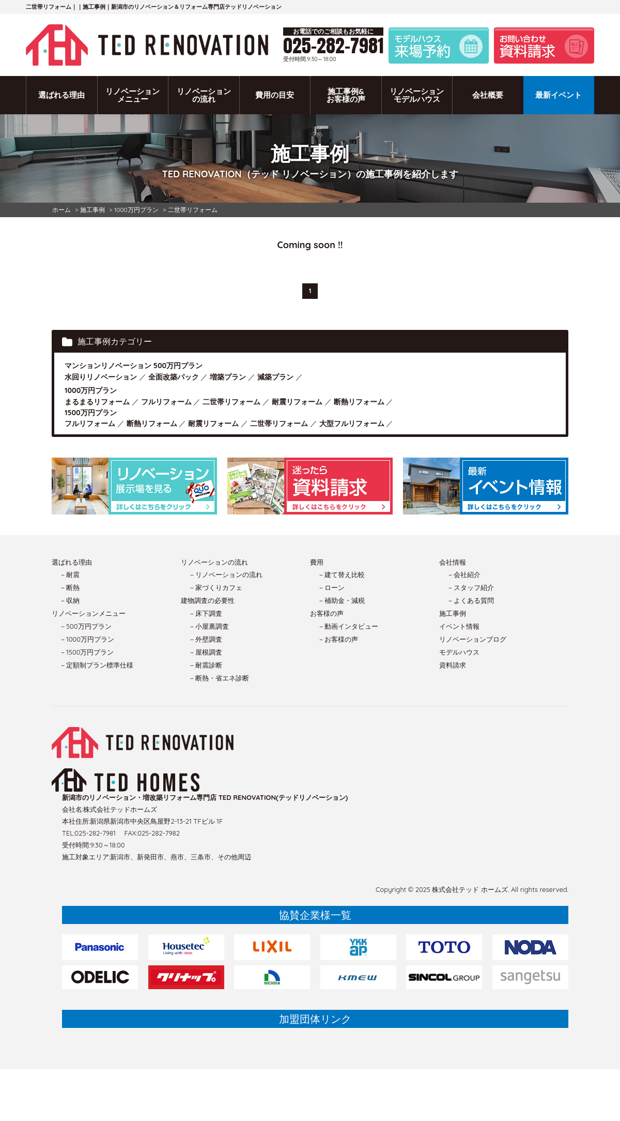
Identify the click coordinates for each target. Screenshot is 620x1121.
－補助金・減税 (341, 600)
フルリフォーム (166, 401)
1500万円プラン (91, 412)
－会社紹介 (464, 574)
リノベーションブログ (472, 639)
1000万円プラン (91, 390)
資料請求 (452, 665)
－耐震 (69, 574)
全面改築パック (173, 377)
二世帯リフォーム (231, 401)
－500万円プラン (85, 626)
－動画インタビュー (348, 626)
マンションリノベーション (108, 365)
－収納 (69, 600)
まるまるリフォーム (97, 401)
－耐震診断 (205, 665)
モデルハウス (459, 652)
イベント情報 (459, 626)
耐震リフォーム (297, 401)
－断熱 (69, 587)
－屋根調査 (205, 652)
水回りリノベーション (101, 377)
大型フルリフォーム (351, 423)
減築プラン (275, 377)
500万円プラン (178, 365)
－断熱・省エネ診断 (219, 678)
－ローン (331, 587)
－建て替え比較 (341, 574)
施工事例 (452, 613)
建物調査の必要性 (208, 600)
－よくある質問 (470, 600)
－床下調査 (205, 613)
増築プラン (228, 377)
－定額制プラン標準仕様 (96, 665)
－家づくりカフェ (215, 587)
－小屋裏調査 (209, 626)
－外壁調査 (205, 639)
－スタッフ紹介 (470, 587)
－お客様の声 (338, 639)
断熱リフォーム (359, 401)
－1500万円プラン (86, 652)
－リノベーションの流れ (225, 574)
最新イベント (558, 95)
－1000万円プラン (86, 639)
